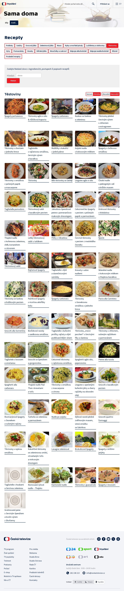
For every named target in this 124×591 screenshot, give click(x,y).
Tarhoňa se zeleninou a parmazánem (37, 412)
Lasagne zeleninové (60, 441)
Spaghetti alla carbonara (11, 380)
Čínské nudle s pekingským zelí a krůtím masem (106, 178)
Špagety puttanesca (14, 110)
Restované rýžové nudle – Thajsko (36, 479)
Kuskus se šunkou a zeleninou (83, 112)
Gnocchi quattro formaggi (105, 412)
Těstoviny (11, 51)
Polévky (10, 45)
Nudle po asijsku (59, 410)
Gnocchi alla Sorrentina (15, 324)
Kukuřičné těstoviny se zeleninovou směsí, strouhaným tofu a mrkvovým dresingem (38, 448)
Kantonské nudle (59, 477)
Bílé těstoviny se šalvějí (58, 177)
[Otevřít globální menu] (118, 4)
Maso (60, 45)
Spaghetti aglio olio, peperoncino (84, 355)
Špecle (101, 232)
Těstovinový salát (13, 260)
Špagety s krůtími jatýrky (106, 443)
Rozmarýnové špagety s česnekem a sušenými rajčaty (15, 413)
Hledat (92, 4)
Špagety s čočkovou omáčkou (107, 145)
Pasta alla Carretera (107, 292)
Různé (31, 56)
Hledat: (11, 75)
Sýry (21, 51)
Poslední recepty (45, 56)
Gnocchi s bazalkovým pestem (108, 380)
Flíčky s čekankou (59, 232)
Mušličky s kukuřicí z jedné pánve (60, 145)
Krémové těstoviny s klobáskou (106, 205)
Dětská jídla (54, 51)
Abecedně (105, 89)
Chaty (62, 22)
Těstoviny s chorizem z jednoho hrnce (14, 145)
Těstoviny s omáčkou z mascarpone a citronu (61, 381)
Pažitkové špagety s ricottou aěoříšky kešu (36, 296)
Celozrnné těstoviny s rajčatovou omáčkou (62, 355)
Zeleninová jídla (47, 45)
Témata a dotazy (18, 22)
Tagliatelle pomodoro (15, 203)
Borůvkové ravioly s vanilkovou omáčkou (38, 326)
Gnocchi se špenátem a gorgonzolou (38, 355)
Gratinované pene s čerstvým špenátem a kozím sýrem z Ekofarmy (15, 499)
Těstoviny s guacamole (85, 477)
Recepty (53, 22)
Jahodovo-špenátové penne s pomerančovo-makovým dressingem (62, 207)
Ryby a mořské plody (74, 45)
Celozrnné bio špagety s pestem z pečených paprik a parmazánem (85, 207)
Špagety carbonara (60, 110)
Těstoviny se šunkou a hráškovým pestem (14, 294)
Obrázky (96, 89)
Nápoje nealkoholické (16, 56)
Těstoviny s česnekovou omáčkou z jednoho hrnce (84, 297)
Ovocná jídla (31, 45)
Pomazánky (31, 51)
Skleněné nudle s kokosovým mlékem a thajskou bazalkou (108, 267)
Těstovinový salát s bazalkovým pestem (38, 205)
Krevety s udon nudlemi (81, 266)
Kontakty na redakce (38, 22)
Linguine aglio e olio (84, 175)
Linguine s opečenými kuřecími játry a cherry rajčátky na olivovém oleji (85, 383)
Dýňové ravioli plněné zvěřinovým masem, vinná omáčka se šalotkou (84, 415)
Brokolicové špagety (84, 441)
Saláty (20, 45)
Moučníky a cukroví (71, 51)
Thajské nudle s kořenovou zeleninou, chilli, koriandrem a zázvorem (15, 237)
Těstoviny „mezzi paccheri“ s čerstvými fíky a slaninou (84, 328)
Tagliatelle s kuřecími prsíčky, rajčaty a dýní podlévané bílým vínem (62, 328)
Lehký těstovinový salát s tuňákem (36, 234)
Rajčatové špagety (36, 264)
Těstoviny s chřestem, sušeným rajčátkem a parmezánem (108, 328)
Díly (6, 22)
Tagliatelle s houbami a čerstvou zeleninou (15, 471)
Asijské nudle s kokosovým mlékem (85, 145)
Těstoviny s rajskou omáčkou (14, 443)
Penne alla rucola (105, 353)
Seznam (89, 89)
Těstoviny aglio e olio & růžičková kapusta (38, 112)
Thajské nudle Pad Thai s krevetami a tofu (36, 381)
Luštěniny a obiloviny (96, 45)
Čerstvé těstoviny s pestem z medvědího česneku (85, 235)
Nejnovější (114, 89)
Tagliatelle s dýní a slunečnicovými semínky (59, 267)
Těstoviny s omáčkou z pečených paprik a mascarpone (14, 178)
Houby (43, 51)
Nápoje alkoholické (91, 51)
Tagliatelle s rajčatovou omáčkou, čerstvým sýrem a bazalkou (38, 148)
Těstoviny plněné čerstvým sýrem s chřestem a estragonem (105, 116)
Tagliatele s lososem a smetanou (14, 355)
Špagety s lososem (106, 477)
